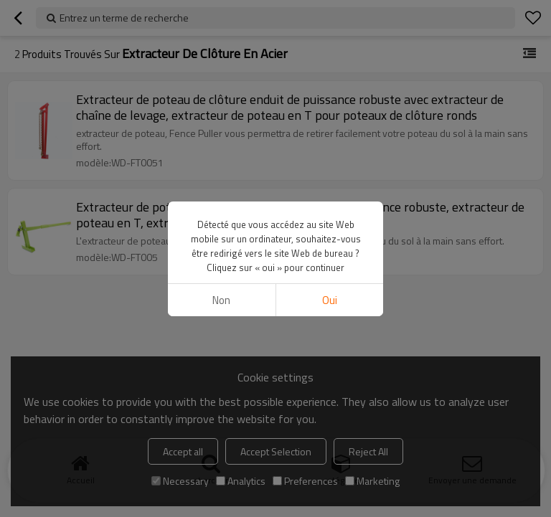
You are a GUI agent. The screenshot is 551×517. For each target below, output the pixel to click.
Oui (329, 300)
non (221, 300)
